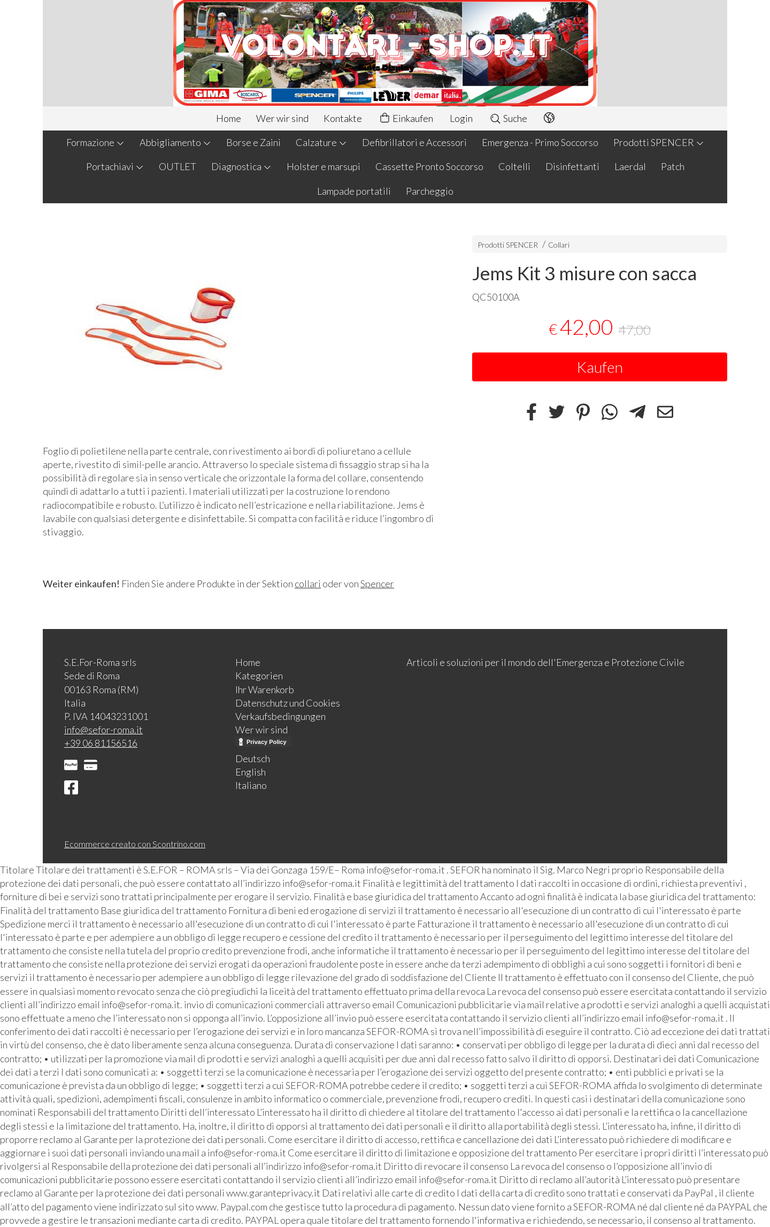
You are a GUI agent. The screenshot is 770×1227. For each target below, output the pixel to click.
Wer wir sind (282, 118)
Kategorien (259, 675)
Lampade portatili (354, 191)
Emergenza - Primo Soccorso (540, 142)
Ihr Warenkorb (264, 689)
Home (228, 118)
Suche (508, 118)
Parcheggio (429, 191)
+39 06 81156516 (100, 743)
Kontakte (343, 118)
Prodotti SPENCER (658, 142)
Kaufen (599, 367)
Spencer (377, 583)
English (250, 772)
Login (461, 118)
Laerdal (630, 166)
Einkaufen (406, 118)
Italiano (251, 785)
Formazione (95, 142)
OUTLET (177, 166)
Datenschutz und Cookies (287, 703)
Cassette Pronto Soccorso (429, 166)
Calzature (321, 142)
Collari (558, 244)
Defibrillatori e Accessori (414, 142)
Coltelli (514, 166)
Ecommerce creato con (134, 844)
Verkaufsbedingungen (280, 716)
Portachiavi (115, 166)
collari (308, 583)
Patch (672, 166)
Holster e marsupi (323, 166)
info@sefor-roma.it (103, 729)
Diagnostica (241, 166)
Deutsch (252, 758)
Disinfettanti (572, 166)
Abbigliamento (175, 142)
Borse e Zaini (253, 142)
